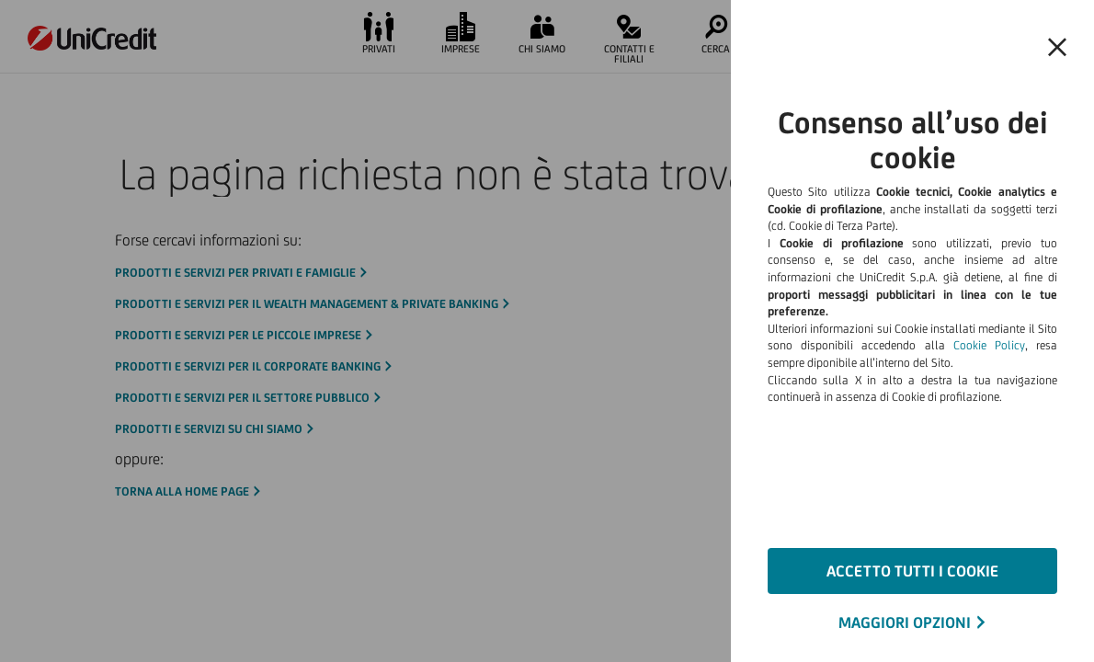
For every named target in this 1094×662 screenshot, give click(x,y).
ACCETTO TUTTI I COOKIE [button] (912, 571)
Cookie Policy (989, 345)
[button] (1057, 48)
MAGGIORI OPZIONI (904, 622)
